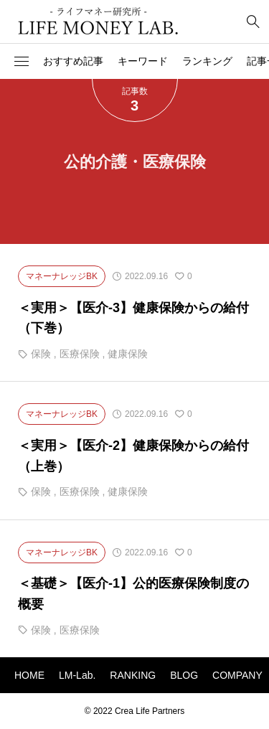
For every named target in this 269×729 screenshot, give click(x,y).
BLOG (184, 675)
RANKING (133, 675)
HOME (29, 675)
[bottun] (253, 22)
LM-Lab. (77, 675)
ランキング (207, 61)
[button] (21, 62)
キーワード (143, 61)
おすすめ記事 (73, 61)
